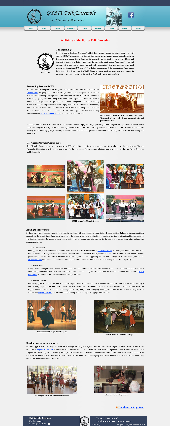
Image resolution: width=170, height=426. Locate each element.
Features (124, 28)
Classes (84, 28)
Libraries (58, 28)
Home (31, 28)
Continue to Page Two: (131, 407)
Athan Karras (32, 93)
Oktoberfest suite (35, 260)
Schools (44, 28)
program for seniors (44, 349)
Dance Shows (71, 28)
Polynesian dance (45, 292)
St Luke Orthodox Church (50, 113)
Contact (111, 28)
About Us (98, 28)
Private (138, 28)
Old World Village (105, 251)
